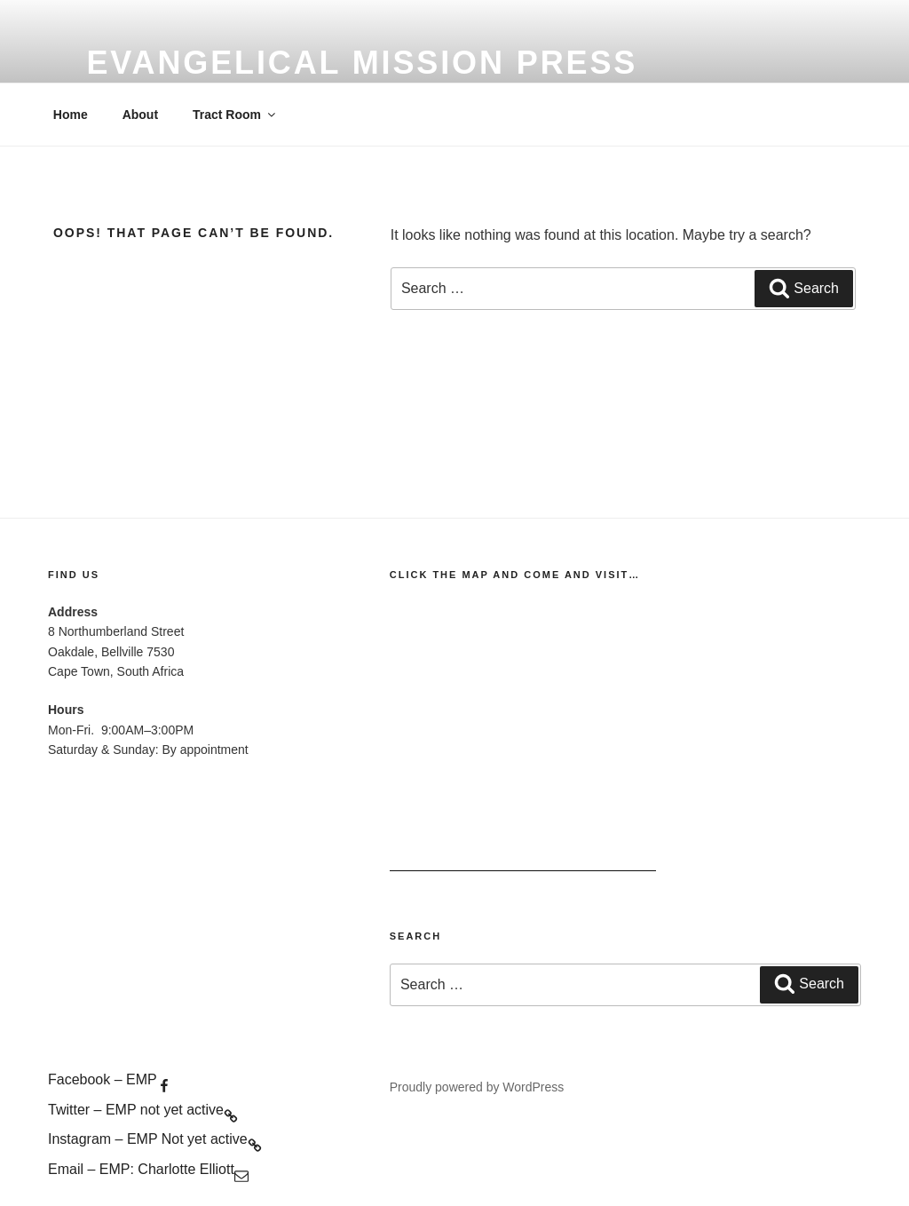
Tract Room (235, 114)
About (140, 114)
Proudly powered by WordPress (477, 1087)
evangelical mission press (361, 62)
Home (70, 114)
